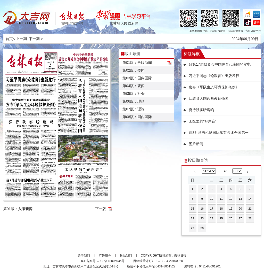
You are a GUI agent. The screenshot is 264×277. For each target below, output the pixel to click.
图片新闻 (196, 144)
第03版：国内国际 (137, 78)
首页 (9, 39)
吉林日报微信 (217, 30)
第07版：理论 (133, 109)
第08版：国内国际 (137, 117)
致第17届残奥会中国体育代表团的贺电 (220, 64)
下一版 (100, 209)
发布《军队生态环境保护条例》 (214, 87)
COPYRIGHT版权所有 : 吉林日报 (163, 255)
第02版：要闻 (133, 70)
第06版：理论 (133, 101)
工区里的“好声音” (202, 121)
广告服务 (105, 255)
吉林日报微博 (235, 30)
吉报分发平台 (253, 30)
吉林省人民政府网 (124, 23)
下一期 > (36, 39)
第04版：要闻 (133, 86)
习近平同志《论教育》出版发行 (214, 76)
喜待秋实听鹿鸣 (201, 110)
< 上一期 (20, 39)
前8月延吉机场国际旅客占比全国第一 (219, 132)
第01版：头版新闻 (137, 62)
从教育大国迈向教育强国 (208, 98)
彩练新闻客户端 (198, 30)
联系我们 (126, 255)
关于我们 (84, 255)
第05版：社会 (133, 93)
